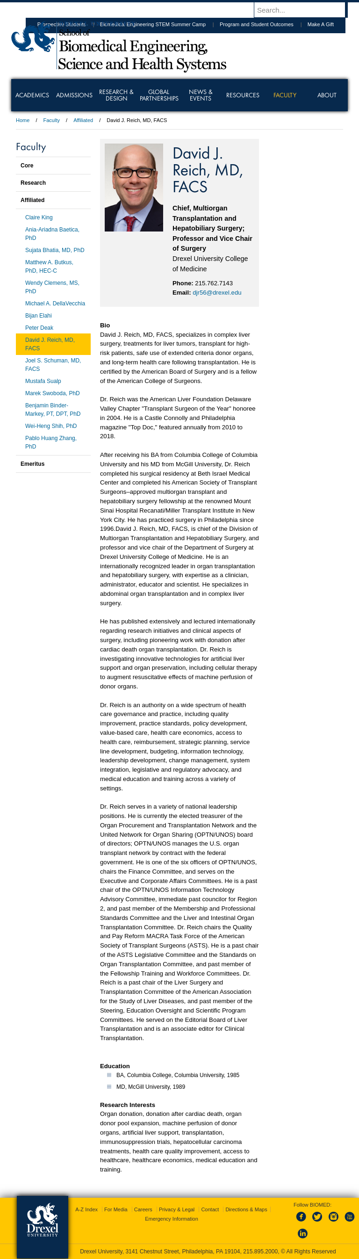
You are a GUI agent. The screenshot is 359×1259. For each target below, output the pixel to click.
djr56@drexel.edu (217, 292)
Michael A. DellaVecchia (55, 303)
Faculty (51, 120)
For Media (116, 1209)
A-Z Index (86, 1209)
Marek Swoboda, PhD (52, 393)
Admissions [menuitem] (74, 95)
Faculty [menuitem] (284, 95)
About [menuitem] (327, 95)
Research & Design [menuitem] (116, 94)
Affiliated (83, 120)
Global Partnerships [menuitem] (159, 94)
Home (22, 120)
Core (27, 165)
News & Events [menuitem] (201, 94)
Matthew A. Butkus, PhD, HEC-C (49, 266)
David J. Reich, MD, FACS (50, 344)
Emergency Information (171, 1219)
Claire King (39, 217)
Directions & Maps (246, 1209)
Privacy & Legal (176, 1209)
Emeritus (32, 464)
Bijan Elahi (38, 315)
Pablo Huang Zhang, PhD (51, 442)
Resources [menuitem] (242, 95)
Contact (210, 1209)
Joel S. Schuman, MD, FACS (53, 364)
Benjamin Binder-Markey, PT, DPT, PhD (52, 409)
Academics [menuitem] (32, 95)
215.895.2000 (260, 1251)
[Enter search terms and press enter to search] (305, 9)
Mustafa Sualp (43, 381)
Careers (143, 1209)
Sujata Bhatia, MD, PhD (55, 250)
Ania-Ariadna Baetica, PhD (52, 233)
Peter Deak (39, 328)
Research (33, 183)
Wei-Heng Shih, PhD (51, 426)
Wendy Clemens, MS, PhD (52, 287)
